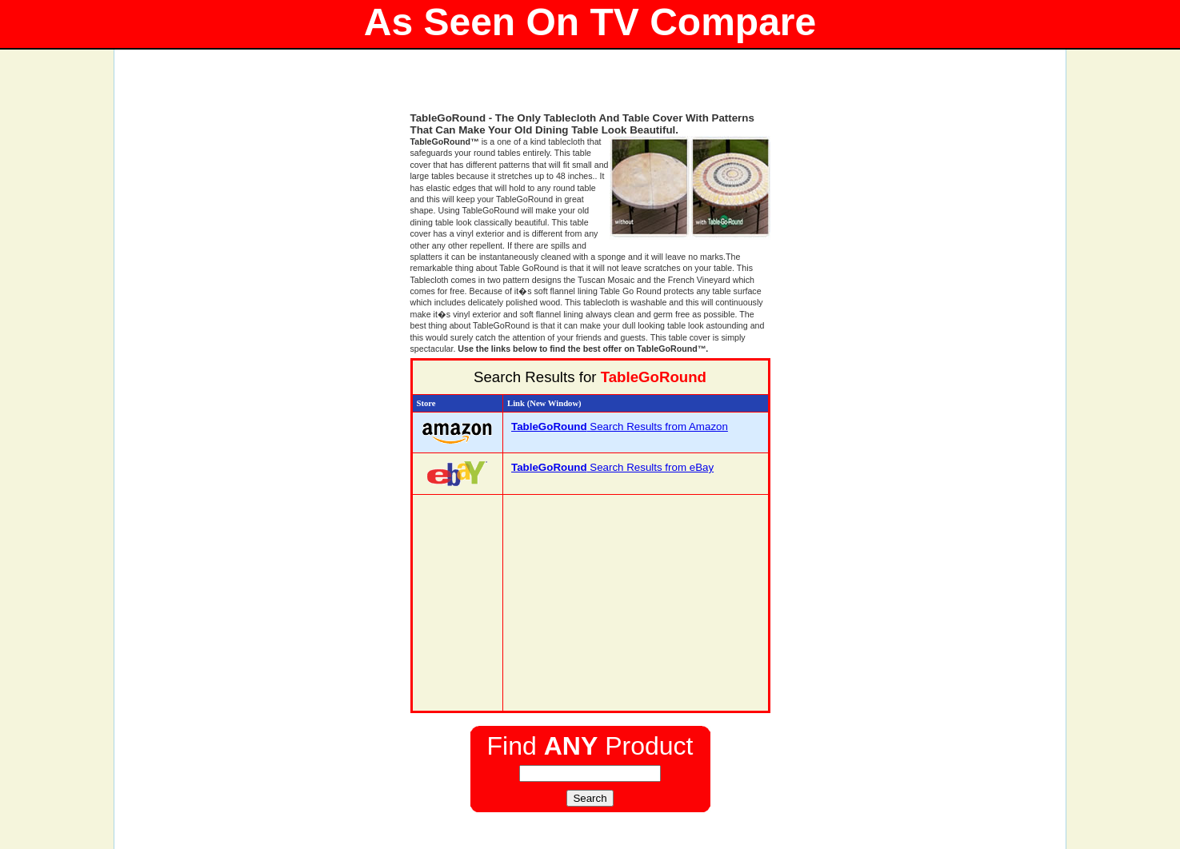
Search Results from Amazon (619, 426)
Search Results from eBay (612, 467)
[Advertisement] (590, 88)
